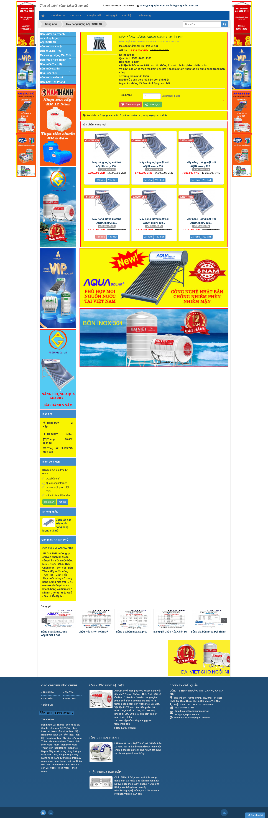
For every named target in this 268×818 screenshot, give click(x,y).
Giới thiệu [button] (58, 16)
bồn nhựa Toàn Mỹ (68, 731)
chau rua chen (61, 764)
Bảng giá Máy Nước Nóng (55, 631)
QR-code (46, 713)
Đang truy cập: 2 (63, 713)
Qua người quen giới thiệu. (55, 489)
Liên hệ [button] (126, 15)
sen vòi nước (48, 768)
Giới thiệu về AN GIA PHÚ (57, 548)
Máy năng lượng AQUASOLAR (49, 40)
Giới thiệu (48, 692)
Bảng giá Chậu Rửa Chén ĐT (207, 631)
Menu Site (70, 698)
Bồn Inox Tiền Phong (52, 82)
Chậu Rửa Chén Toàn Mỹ (129, 631)
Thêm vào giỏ (130, 104)
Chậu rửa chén (49, 73)
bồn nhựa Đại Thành (52, 724)
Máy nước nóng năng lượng (64, 751)
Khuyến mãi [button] (94, 15)
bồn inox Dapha (57, 748)
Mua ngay (152, 104)
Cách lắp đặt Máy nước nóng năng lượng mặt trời (56, 525)
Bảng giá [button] (111, 15)
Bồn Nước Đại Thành (52, 34)
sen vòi (75, 764)
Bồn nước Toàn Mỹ (51, 64)
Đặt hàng (100, 180)
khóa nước (64, 768)
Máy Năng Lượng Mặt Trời (55, 55)
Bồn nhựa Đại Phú (51, 50)
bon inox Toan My (56, 738)
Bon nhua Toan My (51, 734)
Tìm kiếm (48, 698)
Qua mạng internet (54, 483)
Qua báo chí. (51, 478)
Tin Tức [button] (75, 16)
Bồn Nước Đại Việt (51, 46)
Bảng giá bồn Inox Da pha (168, 631)
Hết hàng (100, 237)
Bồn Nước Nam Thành (53, 59)
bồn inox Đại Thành (60, 728)
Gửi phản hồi (255, 815)
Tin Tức (69, 692)
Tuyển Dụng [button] (143, 15)
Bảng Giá (48, 704)
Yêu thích (112, 180)
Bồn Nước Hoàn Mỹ (51, 77)
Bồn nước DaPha (50, 68)
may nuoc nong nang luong (56, 754)
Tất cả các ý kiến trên (56, 495)
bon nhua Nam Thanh (62, 741)
